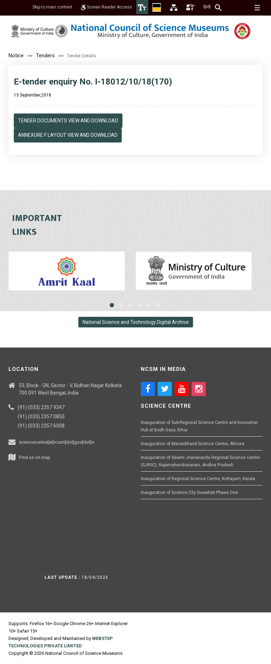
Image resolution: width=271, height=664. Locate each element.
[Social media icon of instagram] (199, 389)
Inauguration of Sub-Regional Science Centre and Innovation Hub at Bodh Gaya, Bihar (199, 426)
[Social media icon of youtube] (182, 389)
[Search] (219, 7)
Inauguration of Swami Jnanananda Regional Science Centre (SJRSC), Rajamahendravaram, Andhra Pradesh (200, 461)
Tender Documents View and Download (68, 120)
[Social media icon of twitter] (165, 389)
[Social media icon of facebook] (148, 389)
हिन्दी (207, 7)
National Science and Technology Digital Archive (136, 322)
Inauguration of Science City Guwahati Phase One (189, 492)
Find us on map (34, 457)
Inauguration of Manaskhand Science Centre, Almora (192, 443)
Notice (16, 55)
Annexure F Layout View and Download (68, 135)
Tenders (45, 55)
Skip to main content (52, 7)
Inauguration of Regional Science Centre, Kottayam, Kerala (198, 478)
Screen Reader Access (106, 7)
